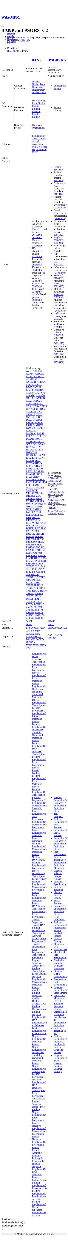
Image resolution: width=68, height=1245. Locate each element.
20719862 (37, 234)
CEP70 (58, 481)
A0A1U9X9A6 (55, 635)
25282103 (58, 240)
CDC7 (40, 403)
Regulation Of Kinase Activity (39, 1186)
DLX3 (29, 420)
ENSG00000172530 (36, 627)
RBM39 (30, 552)
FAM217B (42, 428)
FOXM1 (30, 439)
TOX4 (42, 588)
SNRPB (30, 571)
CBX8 (29, 401)
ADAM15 (31, 373)
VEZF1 (37, 599)
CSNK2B (30, 414)
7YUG (29, 645)
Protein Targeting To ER (60, 1031)
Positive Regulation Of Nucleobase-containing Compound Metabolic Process (39, 732)
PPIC (43, 528)
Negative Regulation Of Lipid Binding (60, 990)
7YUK (36, 645)
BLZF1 (29, 390)
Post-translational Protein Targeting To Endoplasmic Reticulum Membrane (60, 859)
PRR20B (30, 539)
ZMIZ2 (29, 607)
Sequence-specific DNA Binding (38, 925)
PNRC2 (35, 523)
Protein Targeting (58, 888)
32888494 (37, 281)
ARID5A (41, 382)
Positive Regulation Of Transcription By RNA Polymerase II (39, 794)
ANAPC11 (39, 376)
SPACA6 (35, 574)
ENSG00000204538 (57, 627)
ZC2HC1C (39, 604)
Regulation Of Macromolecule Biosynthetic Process (39, 826)
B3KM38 (30, 639)
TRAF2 (35, 590)
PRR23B (30, 544)
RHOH (29, 558)
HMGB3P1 (31, 452)
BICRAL (37, 387)
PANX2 (37, 509)
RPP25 (37, 561)
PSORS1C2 (58, 60)
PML (28, 523)
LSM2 (36, 485)
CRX (39, 411)
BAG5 (29, 387)
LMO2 (29, 482)
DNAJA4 (37, 420)
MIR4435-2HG (33, 495)
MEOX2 (39, 493)
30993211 (58, 327)
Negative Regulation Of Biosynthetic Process (39, 1143)
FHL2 (29, 436)
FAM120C (31, 428)
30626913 (60, 218)
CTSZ (39, 414)
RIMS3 (29, 561)
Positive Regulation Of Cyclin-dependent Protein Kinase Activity (39, 1208)
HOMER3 (53, 491)
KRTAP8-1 (39, 466)
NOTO (39, 506)
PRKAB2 (30, 533)
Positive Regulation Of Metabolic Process (39, 899)
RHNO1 (42, 555)
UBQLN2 (52, 513)
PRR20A (39, 536)
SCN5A (39, 563)
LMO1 (41, 479)
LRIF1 (29, 485)
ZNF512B (40, 615)
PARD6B (30, 512)
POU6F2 (30, 528)
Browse (11, 33)
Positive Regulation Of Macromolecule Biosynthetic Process (39, 887)
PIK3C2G (31, 520)
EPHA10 (38, 422)
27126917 (58, 319)
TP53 (28, 590)
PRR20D (30, 542)
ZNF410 (30, 609)
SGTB (57, 508)
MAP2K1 (30, 487)
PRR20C (39, 539)
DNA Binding (38, 100)
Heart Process (60, 949)
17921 (51, 624)
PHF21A (30, 514)
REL (28, 555)
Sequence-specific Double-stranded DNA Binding (39, 1001)
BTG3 (42, 390)
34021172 (58, 264)
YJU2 (39, 601)
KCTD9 (30, 463)
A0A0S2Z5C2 (33, 631)
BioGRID (12, 51)
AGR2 (57, 475)
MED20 (52, 494)
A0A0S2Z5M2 (33, 634)
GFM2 (29, 444)
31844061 (58, 278)
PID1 (28, 517)
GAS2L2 (40, 441)
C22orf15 (30, 395)
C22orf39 (40, 395)
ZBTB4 (29, 604)
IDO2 (28, 457)
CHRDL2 (40, 409)
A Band (57, 879)
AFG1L (40, 373)
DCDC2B (39, 417)
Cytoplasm (37, 87)
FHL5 (35, 436)
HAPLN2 (30, 447)
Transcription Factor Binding (39, 972)
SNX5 (37, 571)
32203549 (37, 226)
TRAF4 (43, 590)
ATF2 (28, 384)
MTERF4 (39, 501)
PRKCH (40, 533)
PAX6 (39, 512)
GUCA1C (52, 486)
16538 (29, 624)
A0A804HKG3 (33, 636)
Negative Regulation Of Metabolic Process (39, 1040)
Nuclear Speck (39, 92)
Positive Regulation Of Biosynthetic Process (39, 866)
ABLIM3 (37, 371)
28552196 (58, 243)
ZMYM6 (38, 607)
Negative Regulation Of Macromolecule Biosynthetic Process (39, 1131)
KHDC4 (38, 463)
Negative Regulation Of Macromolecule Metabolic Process (39, 982)
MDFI (35, 490)
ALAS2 (30, 376)
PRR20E (39, 542)
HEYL (39, 447)
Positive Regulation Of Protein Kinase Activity (39, 1195)
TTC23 (29, 596)
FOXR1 (38, 439)
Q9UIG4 (52, 638)
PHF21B (39, 514)
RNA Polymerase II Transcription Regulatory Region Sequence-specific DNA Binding (38, 959)
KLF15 (29, 466)
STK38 (37, 580)
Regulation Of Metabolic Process (39, 835)
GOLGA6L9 (39, 444)
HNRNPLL (31, 455)
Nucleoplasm (38, 84)
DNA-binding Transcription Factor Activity (39, 876)
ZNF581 (39, 618)
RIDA (44, 558)
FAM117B (38, 425)
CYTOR (30, 417)
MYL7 (58, 497)
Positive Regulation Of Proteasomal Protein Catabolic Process (60, 929)
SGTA (51, 508)
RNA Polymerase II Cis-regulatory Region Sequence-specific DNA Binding (39, 1101)
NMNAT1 (31, 506)
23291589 (37, 245)
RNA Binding (38, 103)
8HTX (43, 645)
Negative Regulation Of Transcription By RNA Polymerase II (39, 1071)
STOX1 (30, 582)
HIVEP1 (39, 449)
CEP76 (43, 406)
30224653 (37, 300)
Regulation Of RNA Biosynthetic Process (39, 668)
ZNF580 (30, 618)
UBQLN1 (60, 510)
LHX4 (39, 474)
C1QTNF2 (40, 392)
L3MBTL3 (31, 468)
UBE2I (29, 599)
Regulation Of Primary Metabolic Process (39, 717)
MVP (28, 504)
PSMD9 (30, 547)
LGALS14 (39, 471)
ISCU (37, 460)
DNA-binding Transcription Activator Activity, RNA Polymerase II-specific (39, 937)
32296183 (24, 40)
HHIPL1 (30, 449)
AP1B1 (51, 478)
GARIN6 (30, 441)
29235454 (37, 264)
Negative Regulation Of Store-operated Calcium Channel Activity (60, 1063)
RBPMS (38, 552)
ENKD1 (30, 422)
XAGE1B (31, 601)
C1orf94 (30, 392)
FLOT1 (42, 436)
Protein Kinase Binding (39, 1181)
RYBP (44, 561)
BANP (36, 60)
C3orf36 (30, 398)
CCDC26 (37, 401)
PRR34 (38, 544)
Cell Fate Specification (60, 883)
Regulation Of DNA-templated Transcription (39, 657)
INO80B (30, 460)
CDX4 (36, 406)
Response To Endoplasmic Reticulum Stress (60, 910)
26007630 (58, 294)
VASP (61, 513)
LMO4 (43, 482)
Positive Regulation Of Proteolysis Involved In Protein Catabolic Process (60, 1044)
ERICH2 (52, 483)
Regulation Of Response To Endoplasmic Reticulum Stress (60, 843)
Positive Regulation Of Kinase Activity (39, 1031)
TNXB (29, 588)
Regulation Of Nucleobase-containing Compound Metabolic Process (39, 693)
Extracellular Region (60, 87)
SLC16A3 (40, 566)
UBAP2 (37, 596)
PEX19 (51, 502)
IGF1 (34, 457)
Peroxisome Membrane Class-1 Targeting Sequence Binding (59, 1002)
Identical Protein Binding (36, 114)
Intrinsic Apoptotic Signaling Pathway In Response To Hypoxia (38, 1157)
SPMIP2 (41, 577)
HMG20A (52, 489)
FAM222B (31, 430)
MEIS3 (59, 494)
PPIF (28, 531)
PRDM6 (35, 531)
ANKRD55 (31, 379)
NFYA (43, 504)
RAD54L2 (40, 550)
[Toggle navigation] (2, 26)
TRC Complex (58, 815)
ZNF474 (39, 612)
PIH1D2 (36, 517)
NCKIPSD (53, 500)
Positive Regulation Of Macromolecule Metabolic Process (39, 849)
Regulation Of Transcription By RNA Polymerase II (39, 706)
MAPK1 (40, 487)
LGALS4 (30, 474)
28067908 (60, 272)
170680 (51, 621)
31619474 (58, 169)
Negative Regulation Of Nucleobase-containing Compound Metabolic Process (39, 1055)
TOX (35, 588)
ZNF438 (39, 609)
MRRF (39, 498)
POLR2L (40, 525)
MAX (29, 490)
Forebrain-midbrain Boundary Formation (59, 964)
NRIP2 (29, 509)
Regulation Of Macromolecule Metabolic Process (39, 807)
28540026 (60, 207)
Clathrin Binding (58, 940)
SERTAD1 (61, 505)
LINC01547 (32, 479)
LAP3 (40, 468)
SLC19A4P (31, 569)
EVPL (60, 483)
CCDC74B (31, 403)
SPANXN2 (31, 577)
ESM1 (29, 425)
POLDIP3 (31, 525)
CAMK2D (40, 398)
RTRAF (51, 505)
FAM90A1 (31, 433)
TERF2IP (38, 585)
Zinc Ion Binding (36, 991)
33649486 (37, 270)
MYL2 (51, 497)
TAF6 (37, 582)
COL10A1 (31, 411)
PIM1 (39, 520)
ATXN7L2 (37, 384)
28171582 (37, 237)
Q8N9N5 (30, 642)
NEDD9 (36, 504)
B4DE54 (40, 639)
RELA (34, 555)
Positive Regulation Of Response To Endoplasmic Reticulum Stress (60, 804)
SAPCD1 (30, 563)
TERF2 (29, 585)
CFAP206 (31, 409)
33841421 (58, 234)
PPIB (37, 528)
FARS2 (40, 433)
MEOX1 (30, 493)
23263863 (58, 251)
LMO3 (36, 482)
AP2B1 (58, 478)
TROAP (39, 593)
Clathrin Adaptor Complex (58, 873)
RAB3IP (30, 550)
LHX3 (61, 491)
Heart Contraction (59, 918)
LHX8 (29, 476)
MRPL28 (30, 498)
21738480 (58, 362)
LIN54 (36, 476)
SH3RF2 (30, 566)
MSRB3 (30, 501)
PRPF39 (30, 536)
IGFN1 (41, 457)
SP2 (43, 571)
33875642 (58, 297)
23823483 (58, 286)
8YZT (29, 648)
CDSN (29, 406)
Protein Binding (36, 107)
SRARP (30, 580)
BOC (36, 390)
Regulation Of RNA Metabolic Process (39, 679)
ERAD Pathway (58, 902)
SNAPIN (42, 569)
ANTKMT (31, 382)
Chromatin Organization (38, 126)
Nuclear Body (38, 89)
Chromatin (37, 841)
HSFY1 (41, 455)
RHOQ (36, 558)
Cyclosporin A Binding (39, 1010)
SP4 (28, 574)
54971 (29, 621)
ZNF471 (30, 612)
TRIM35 (30, 593)
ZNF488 (30, 615)
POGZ (43, 523)
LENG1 (30, 471)
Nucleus (36, 81)
